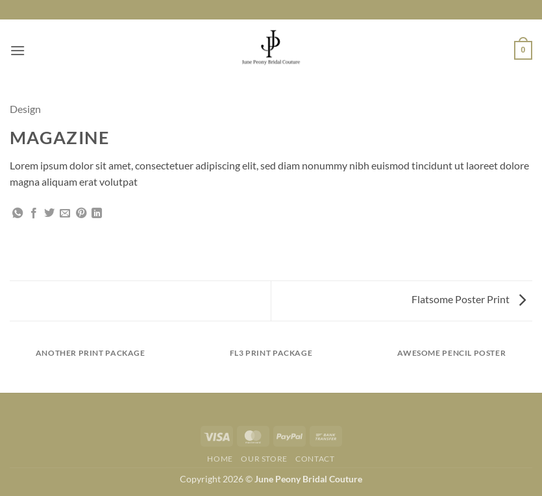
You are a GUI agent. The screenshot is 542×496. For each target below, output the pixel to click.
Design (25, 109)
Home (219, 459)
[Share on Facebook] (34, 213)
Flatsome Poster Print (469, 299)
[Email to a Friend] (65, 213)
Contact (314, 459)
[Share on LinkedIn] (97, 213)
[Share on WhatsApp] (17, 213)
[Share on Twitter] (49, 213)
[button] (17, 50)
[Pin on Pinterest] (81, 213)
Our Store (264, 459)
